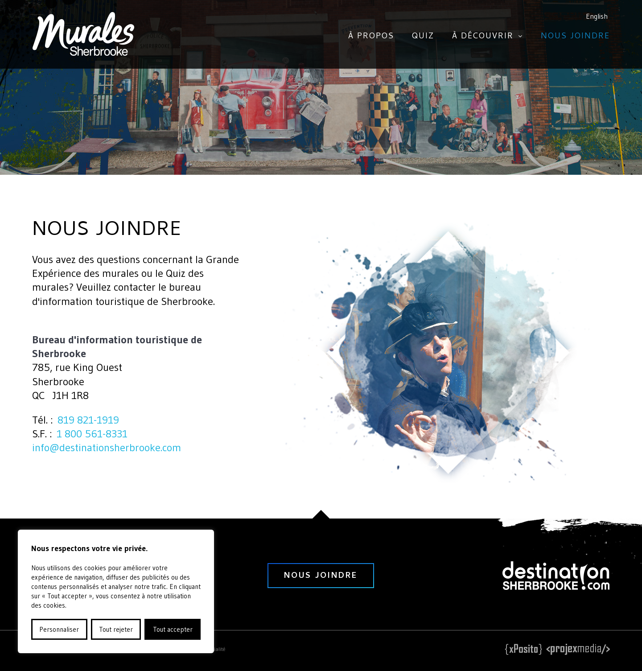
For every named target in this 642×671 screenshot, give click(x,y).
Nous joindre (575, 36)
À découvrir (483, 36)
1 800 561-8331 (92, 433)
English (597, 16)
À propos (371, 36)
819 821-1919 (88, 419)
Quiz (423, 36)
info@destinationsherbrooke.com (106, 447)
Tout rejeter (116, 629)
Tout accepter (173, 629)
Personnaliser (59, 629)
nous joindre (321, 576)
